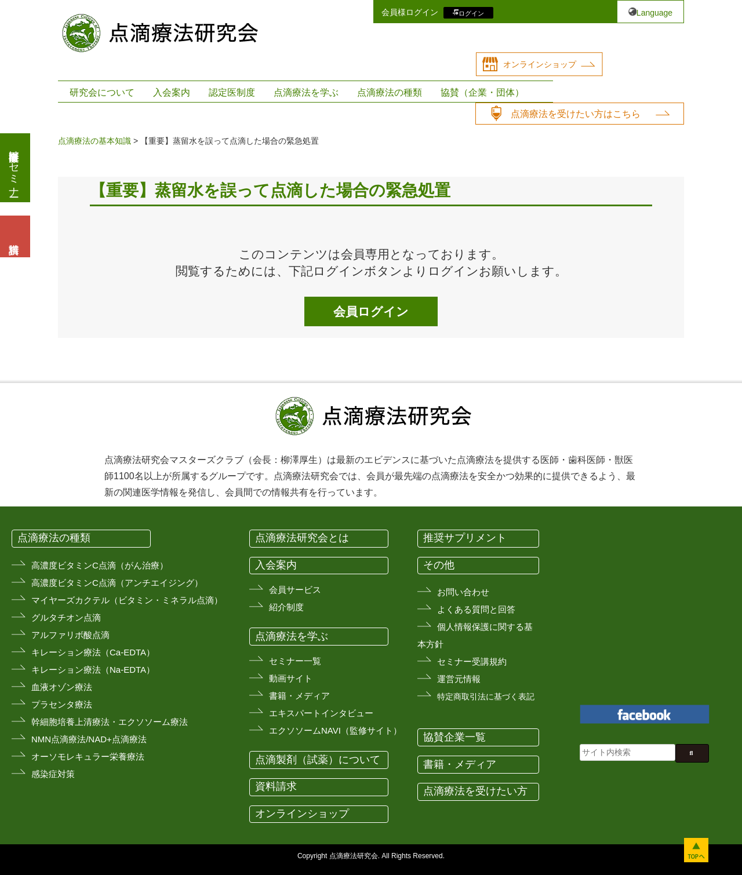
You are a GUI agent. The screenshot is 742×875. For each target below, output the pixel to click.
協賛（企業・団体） (482, 92)
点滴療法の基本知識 (94, 140)
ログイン (471, 12)
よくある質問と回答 (476, 609)
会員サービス (295, 590)
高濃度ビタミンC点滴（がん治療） (99, 565)
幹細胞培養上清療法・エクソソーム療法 (109, 722)
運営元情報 (459, 679)
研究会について (102, 92)
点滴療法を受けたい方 (475, 791)
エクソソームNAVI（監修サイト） (335, 730)
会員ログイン (371, 311)
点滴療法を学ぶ (306, 92)
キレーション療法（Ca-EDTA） (93, 652)
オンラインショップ (539, 64)
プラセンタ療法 (61, 704)
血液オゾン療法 (61, 687)
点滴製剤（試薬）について (317, 759)
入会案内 (171, 92)
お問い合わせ (463, 592)
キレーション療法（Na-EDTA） (93, 670)
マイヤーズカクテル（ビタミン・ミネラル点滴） (127, 600)
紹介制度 (286, 607)
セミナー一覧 (295, 661)
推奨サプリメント (465, 538)
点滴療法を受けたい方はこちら (576, 114)
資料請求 (276, 786)
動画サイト (290, 678)
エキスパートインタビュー (321, 713)
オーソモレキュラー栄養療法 (87, 756)
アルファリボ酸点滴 (70, 635)
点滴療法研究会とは (302, 538)
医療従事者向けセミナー (14, 168)
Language (654, 12)
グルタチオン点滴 (66, 617)
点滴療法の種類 (389, 92)
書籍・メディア (299, 696)
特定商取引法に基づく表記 (485, 696)
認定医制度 (232, 92)
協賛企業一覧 (454, 737)
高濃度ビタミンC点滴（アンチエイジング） (117, 583)
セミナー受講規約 (472, 661)
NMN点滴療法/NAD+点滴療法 (89, 739)
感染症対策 (53, 774)
